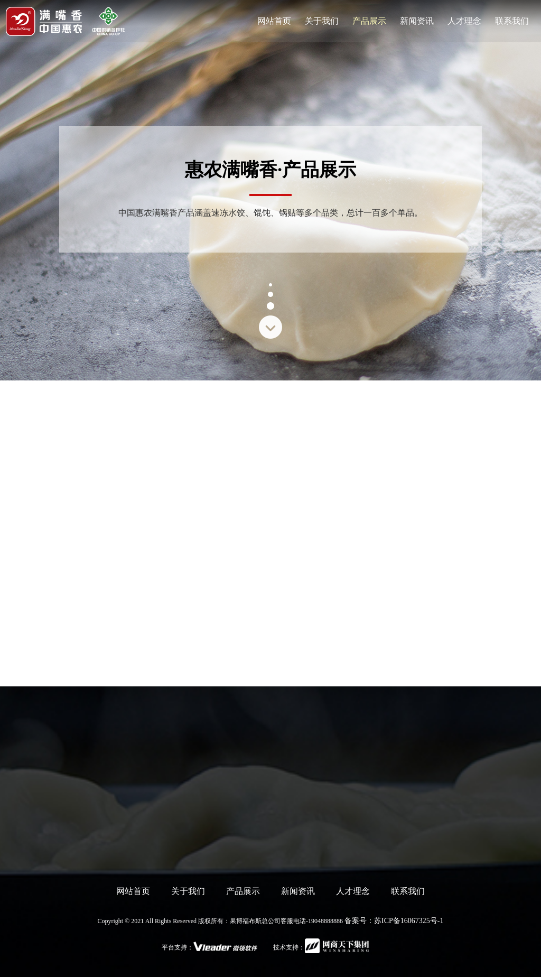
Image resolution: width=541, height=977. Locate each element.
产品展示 (243, 891)
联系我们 (408, 891)
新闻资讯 (298, 891)
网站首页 (133, 891)
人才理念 (353, 891)
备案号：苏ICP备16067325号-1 (393, 921)
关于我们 (188, 891)
